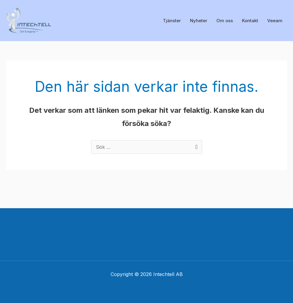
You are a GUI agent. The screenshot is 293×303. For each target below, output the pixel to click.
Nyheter (198, 20)
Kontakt (250, 20)
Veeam (274, 20)
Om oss (224, 20)
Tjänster (172, 20)
